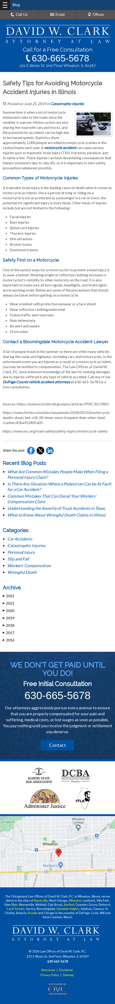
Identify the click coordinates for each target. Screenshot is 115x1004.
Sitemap (68, 975)
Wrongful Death (22, 572)
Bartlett (69, 904)
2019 (8, 617)
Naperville (40, 900)
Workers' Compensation (29, 565)
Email (57, 15)
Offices (96, 15)
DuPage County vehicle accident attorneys (36, 382)
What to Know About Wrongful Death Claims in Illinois (56, 514)
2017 (8, 632)
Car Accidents (19, 538)
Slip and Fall (18, 558)
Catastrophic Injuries (67, 103)
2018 (8, 625)
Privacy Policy (50, 975)
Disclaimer (66, 970)
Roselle (32, 913)
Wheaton (75, 900)
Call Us (19, 15)
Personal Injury (21, 552)
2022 (8, 595)
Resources (48, 970)
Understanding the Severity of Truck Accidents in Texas (56, 508)
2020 (8, 610)
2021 (8, 603)
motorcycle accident (60, 147)
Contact (57, 745)
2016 (8, 640)
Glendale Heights (67, 909)
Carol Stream (15, 909)
